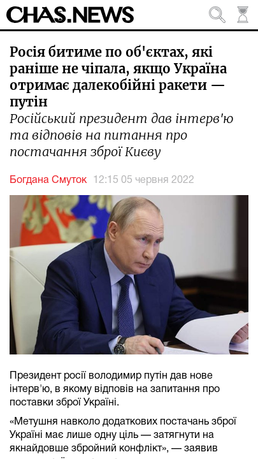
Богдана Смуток (48, 180)
